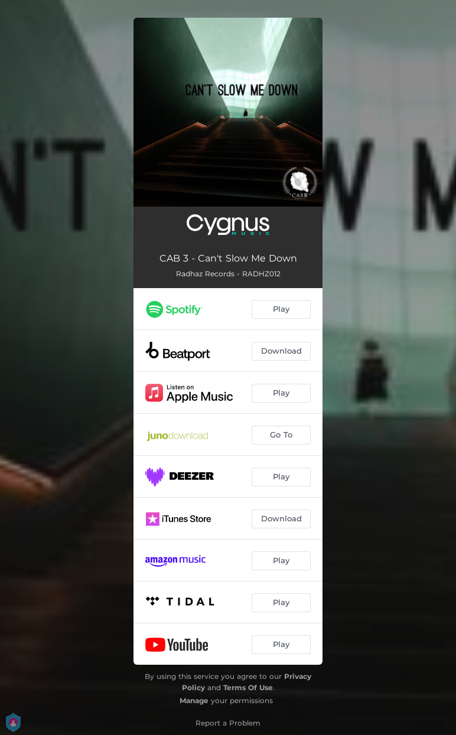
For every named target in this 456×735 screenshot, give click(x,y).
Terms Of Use (248, 687)
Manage (194, 700)
